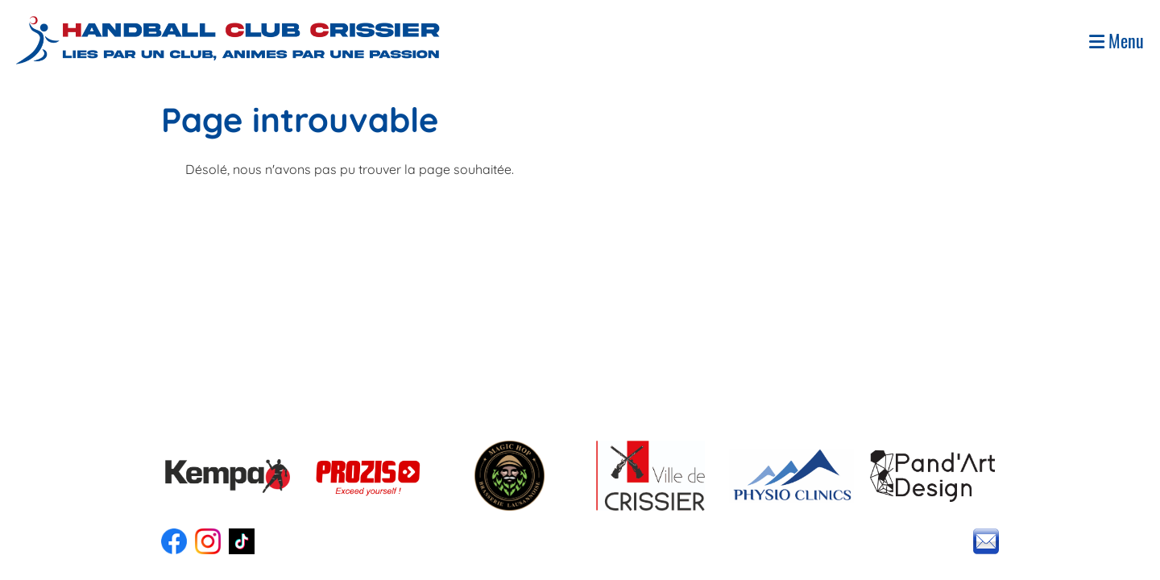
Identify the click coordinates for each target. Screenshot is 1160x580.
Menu (1116, 40)
